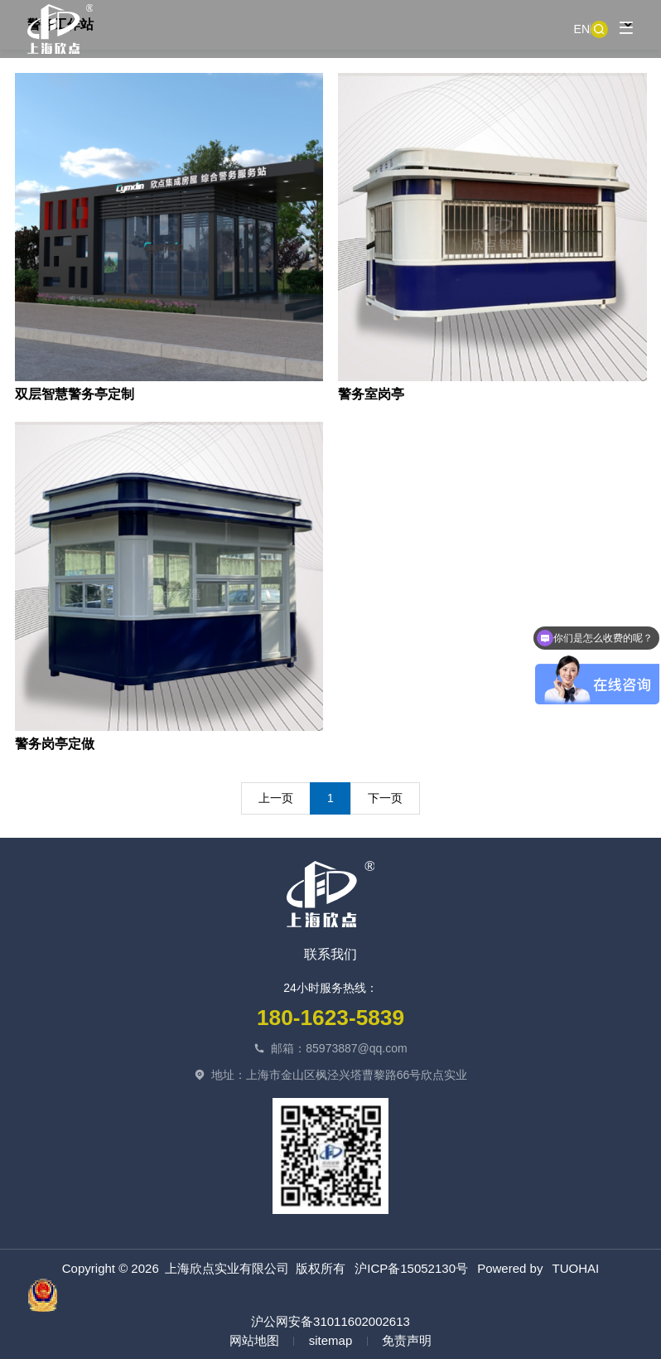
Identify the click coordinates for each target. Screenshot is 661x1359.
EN (582, 29)
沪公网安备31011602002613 (218, 1303)
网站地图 (254, 1340)
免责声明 (407, 1340)
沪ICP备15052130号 (411, 1268)
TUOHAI (576, 1268)
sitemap (331, 1340)
